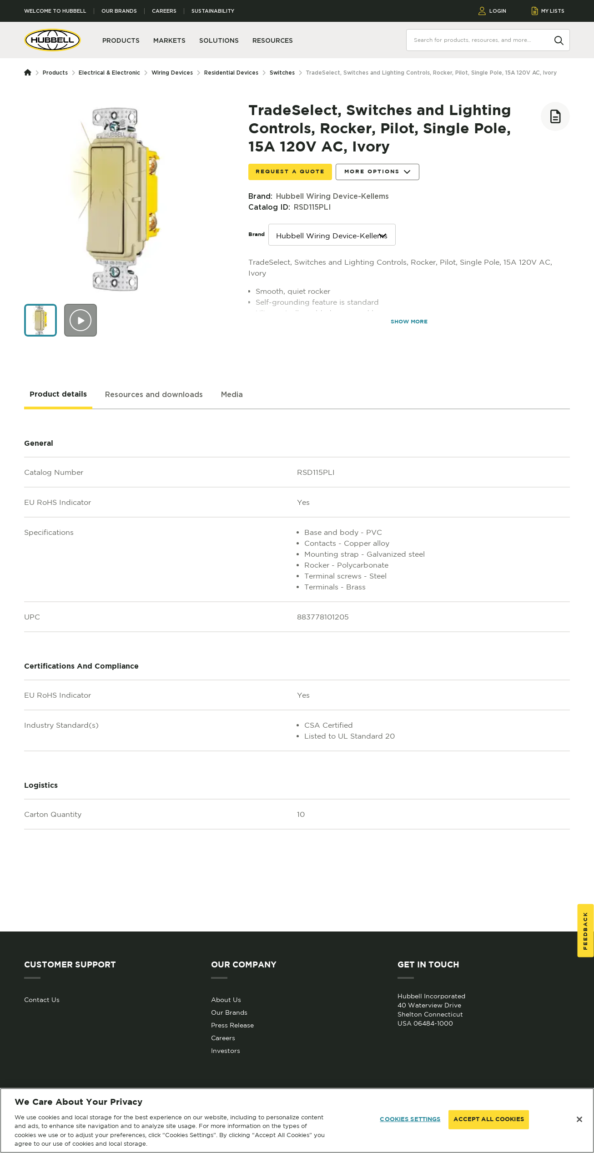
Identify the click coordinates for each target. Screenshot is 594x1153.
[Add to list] (555, 116)
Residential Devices (231, 72)
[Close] (579, 1119)
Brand (256, 234)
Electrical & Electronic (109, 72)
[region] (297, 1120)
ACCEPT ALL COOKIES (488, 1119)
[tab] (58, 394)
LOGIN (492, 11)
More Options (377, 172)
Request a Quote (290, 171)
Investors (225, 1050)
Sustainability (212, 11)
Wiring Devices (172, 72)
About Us (226, 999)
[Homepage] (29, 72)
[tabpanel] (297, 670)
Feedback (585, 930)
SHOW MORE (409, 321)
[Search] (559, 39)
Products (55, 72)
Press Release (232, 1025)
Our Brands (119, 11)
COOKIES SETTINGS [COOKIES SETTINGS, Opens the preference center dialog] (410, 1119)
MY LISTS (548, 11)
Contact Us (42, 999)
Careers (164, 11)
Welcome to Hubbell (55, 11)
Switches (282, 72)
